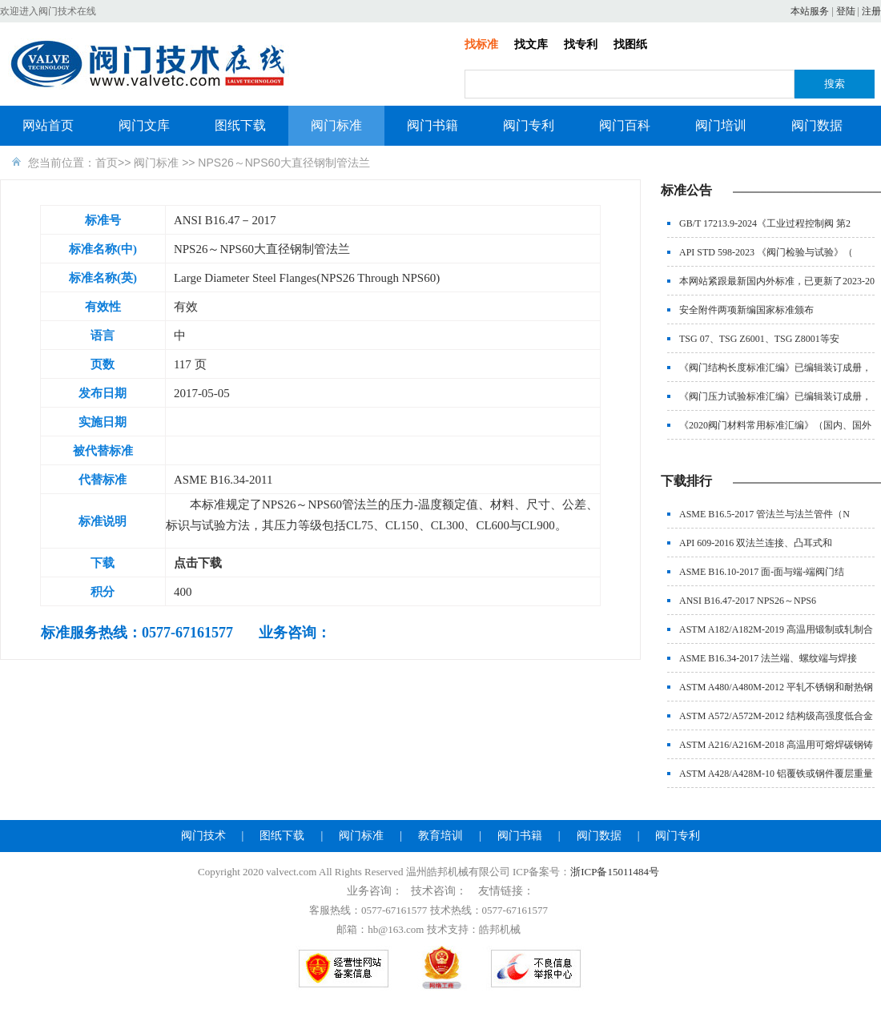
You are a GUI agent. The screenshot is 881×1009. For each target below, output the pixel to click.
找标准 (481, 44)
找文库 (531, 44)
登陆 (845, 11)
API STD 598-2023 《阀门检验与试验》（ (766, 252)
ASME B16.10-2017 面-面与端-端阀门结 (761, 571)
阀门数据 (817, 125)
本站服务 (809, 11)
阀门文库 (144, 125)
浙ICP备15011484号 (614, 872)
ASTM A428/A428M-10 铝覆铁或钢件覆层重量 (776, 773)
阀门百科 (624, 125)
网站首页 (48, 125)
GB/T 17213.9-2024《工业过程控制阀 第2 (765, 223)
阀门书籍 (432, 125)
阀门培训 (720, 125)
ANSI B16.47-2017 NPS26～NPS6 (747, 600)
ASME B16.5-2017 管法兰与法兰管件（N (764, 514)
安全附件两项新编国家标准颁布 (746, 310)
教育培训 (440, 836)
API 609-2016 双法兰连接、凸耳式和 (755, 543)
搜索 (834, 84)
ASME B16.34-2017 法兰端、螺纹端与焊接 (768, 658)
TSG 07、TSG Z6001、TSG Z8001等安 (759, 338)
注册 (871, 11)
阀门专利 (528, 125)
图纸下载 (240, 125)
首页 (106, 162)
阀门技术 (203, 836)
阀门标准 (336, 125)
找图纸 (630, 44)
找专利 (580, 44)
